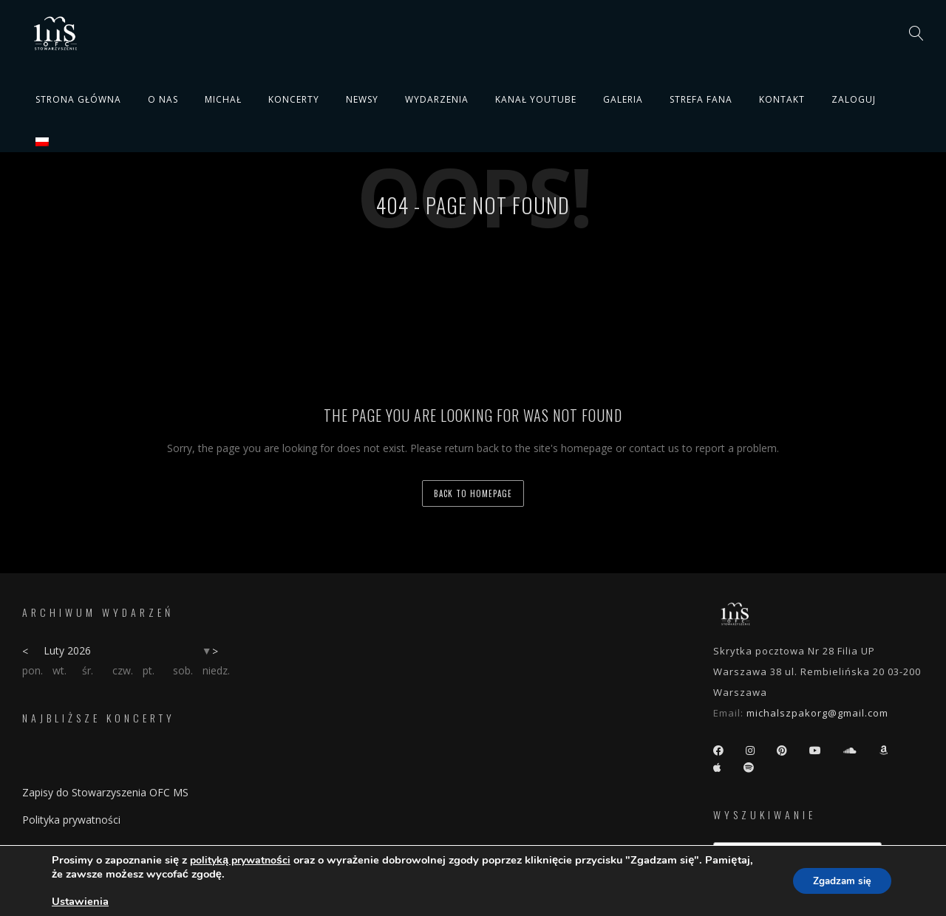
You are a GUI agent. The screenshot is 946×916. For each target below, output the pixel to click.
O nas (163, 99)
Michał (223, 99)
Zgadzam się (839, 881)
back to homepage (473, 493)
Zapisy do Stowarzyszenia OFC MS (105, 792)
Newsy (362, 99)
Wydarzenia (437, 99)
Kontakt (782, 99)
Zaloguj (853, 99)
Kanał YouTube (535, 99)
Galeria (623, 99)
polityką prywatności (240, 860)
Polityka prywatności (71, 820)
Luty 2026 (67, 650)
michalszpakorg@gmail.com (817, 713)
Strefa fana (701, 99)
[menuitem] (42, 141)
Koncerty (293, 99)
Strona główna (78, 99)
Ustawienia (80, 901)
